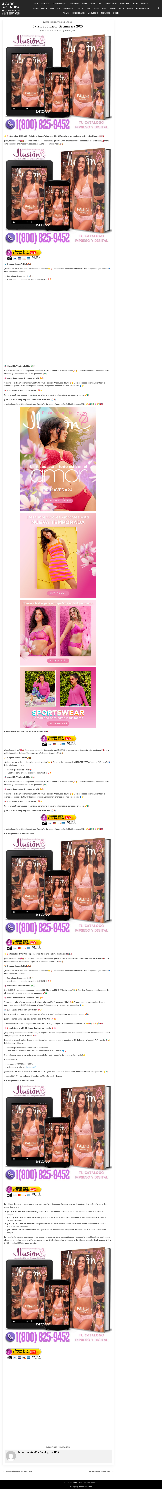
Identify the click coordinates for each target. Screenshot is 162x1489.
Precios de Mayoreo (78, 13)
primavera (61, 1447)
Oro (35, 3)
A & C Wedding (93, 13)
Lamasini (96, 8)
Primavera (53, 22)
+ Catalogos (45, 3)
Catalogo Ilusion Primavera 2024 (58, 26)
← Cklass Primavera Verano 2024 (17, 1471)
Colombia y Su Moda (40, 8)
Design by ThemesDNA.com (81, 1486)
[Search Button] (158, 8)
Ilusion (92, 3)
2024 (47, 22)
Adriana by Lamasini (109, 8)
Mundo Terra (124, 3)
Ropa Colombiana (111, 3)
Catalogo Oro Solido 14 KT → (101, 1471)
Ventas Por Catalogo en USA (51, 31)
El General (79, 8)
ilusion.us (30, 1067)
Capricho (144, 3)
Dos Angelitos (68, 8)
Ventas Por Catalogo (64, 22)
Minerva (121, 8)
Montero (130, 8)
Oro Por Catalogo (142, 8)
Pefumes (66, 13)
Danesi (52, 8)
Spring (67, 1447)
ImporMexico (105, 13)
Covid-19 (116, 13)
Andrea (84, 3)
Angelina (135, 3)
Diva (58, 8)
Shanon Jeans (74, 3)
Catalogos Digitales (60, 3)
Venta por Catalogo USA (10, 5)
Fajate (88, 8)
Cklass (100, 3)
